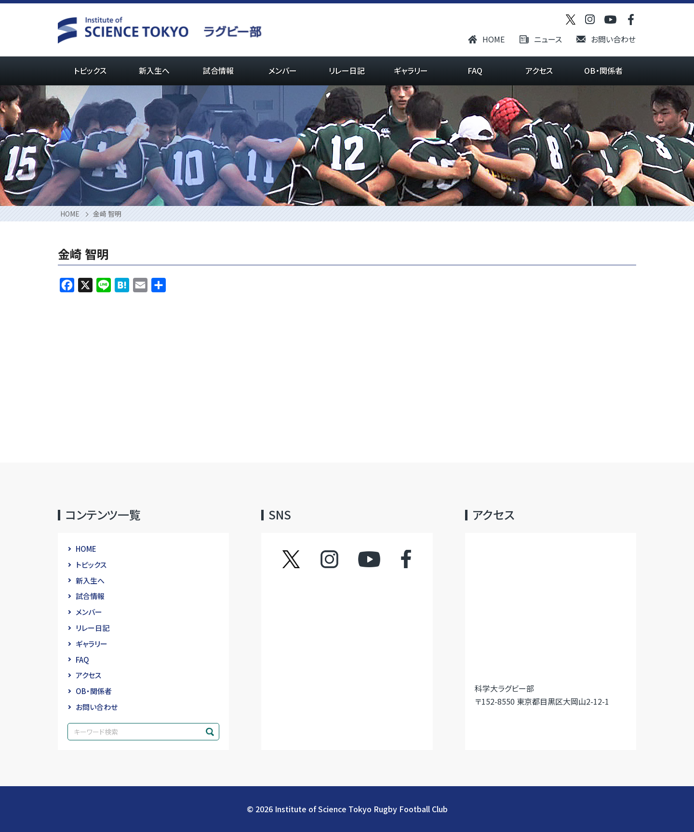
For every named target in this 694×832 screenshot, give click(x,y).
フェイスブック (396, 559)
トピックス (90, 70)
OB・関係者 (603, 70)
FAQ (474, 70)
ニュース (548, 39)
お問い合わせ (613, 39)
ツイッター (300, 559)
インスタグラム (338, 559)
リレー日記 (347, 70)
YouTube (369, 559)
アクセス (539, 70)
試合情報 (218, 70)
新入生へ (154, 70)
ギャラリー (411, 70)
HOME (493, 39)
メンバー (282, 70)
